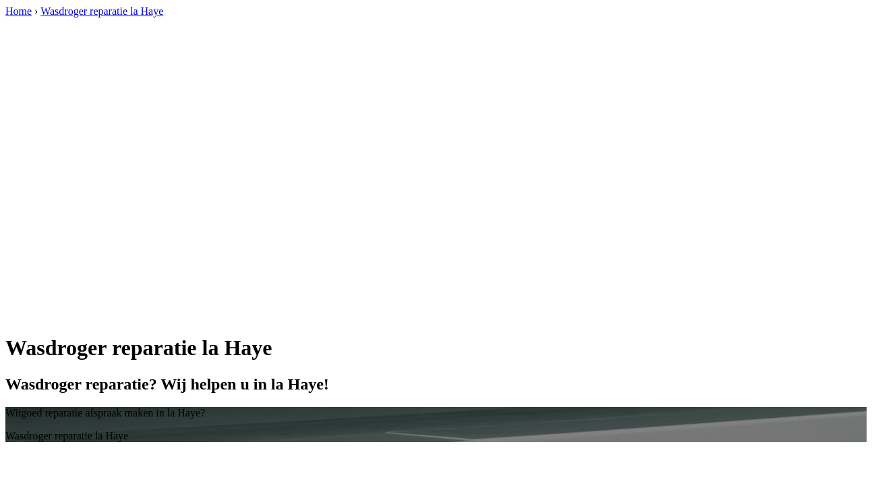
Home (18, 11)
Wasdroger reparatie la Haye (101, 11)
